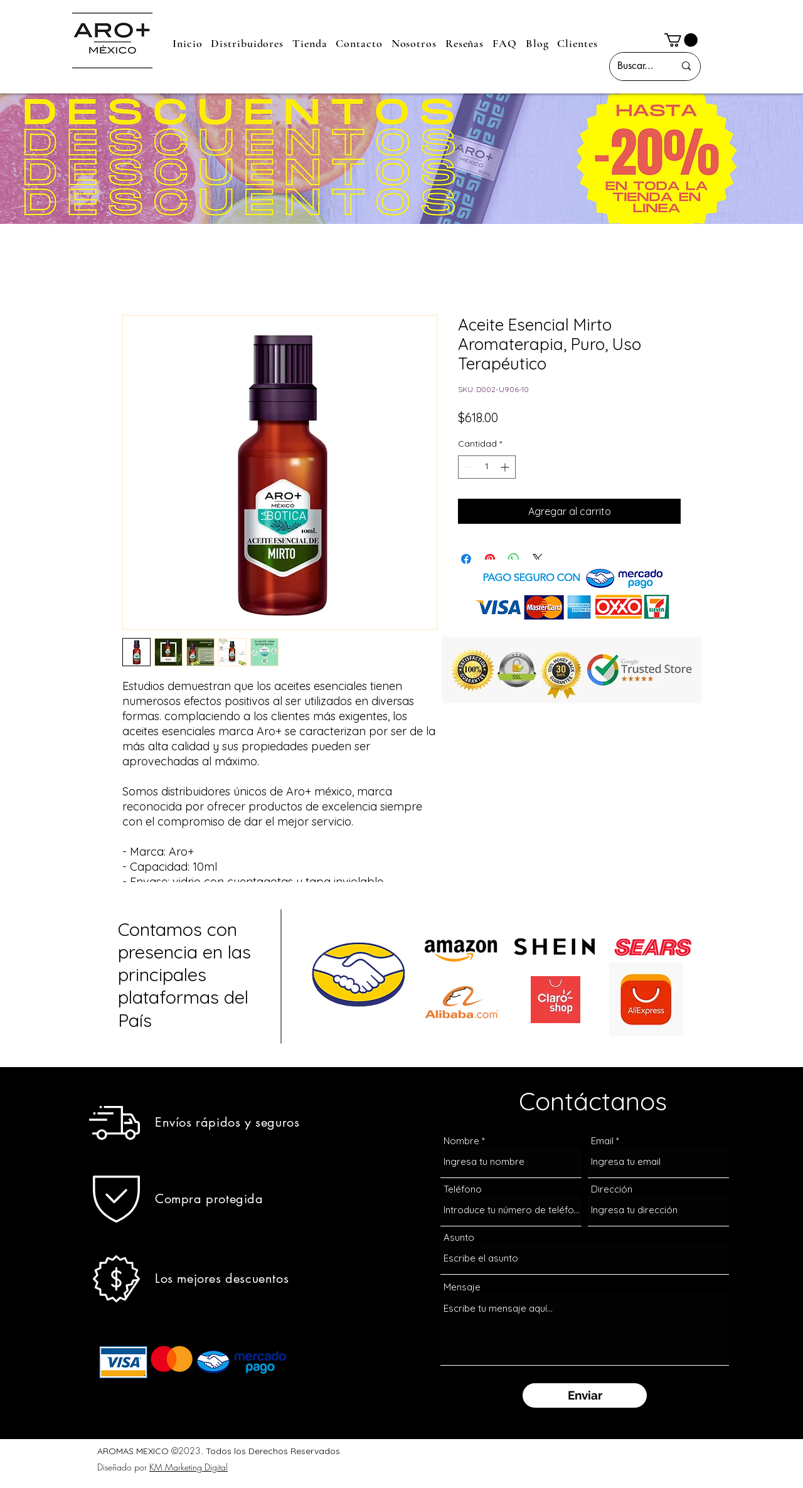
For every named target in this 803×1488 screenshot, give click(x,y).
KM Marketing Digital (188, 1467)
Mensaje (462, 1287)
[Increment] (506, 467)
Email (602, 1140)
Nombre (461, 1140)
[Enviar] (585, 1395)
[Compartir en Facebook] (466, 558)
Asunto (459, 1237)
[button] (681, 40)
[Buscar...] (636, 66)
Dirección (611, 1189)
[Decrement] (468, 467)
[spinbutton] (487, 467)
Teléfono (463, 1189)
